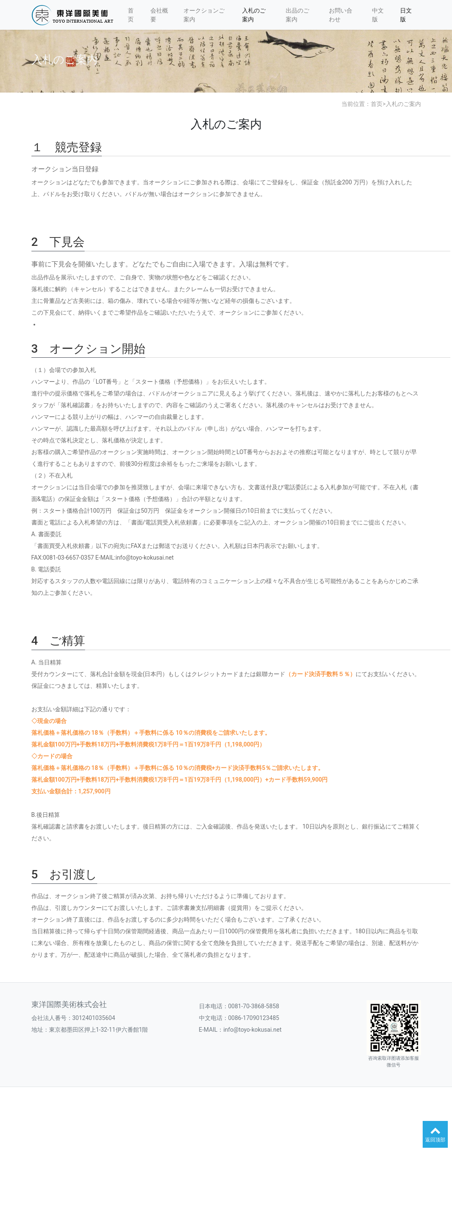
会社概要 (159, 15)
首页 (131, 15)
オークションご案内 (204, 15)
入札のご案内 (254, 15)
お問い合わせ (340, 15)
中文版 (378, 15)
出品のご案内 (297, 15)
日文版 (406, 15)
